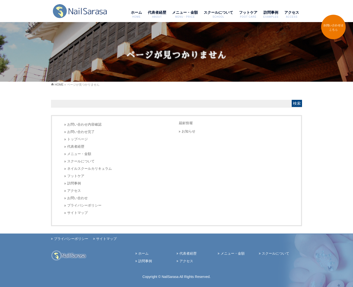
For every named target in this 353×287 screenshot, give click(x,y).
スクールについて (81, 161)
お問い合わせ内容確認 (84, 124)
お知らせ (188, 131)
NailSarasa (170, 277)
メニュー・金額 (79, 154)
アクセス (74, 191)
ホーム (143, 253)
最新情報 (185, 123)
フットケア (75, 176)
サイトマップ (77, 213)
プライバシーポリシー (84, 205)
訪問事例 (74, 183)
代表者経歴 (75, 146)
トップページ (77, 139)
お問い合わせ (77, 198)
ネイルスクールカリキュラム (89, 168)
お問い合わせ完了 (81, 132)
